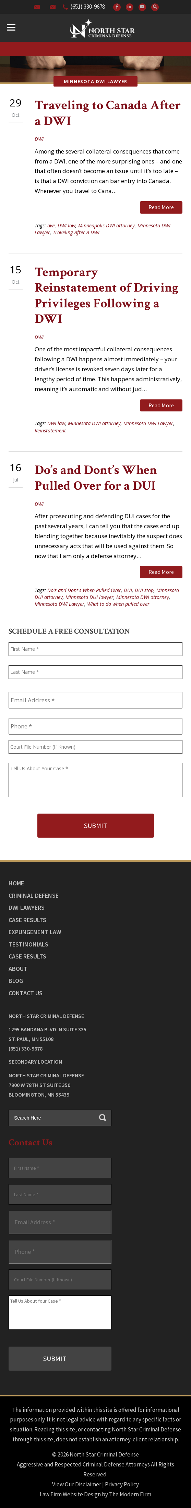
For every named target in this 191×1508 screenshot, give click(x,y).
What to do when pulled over (118, 604)
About (18, 969)
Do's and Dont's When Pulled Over (84, 590)
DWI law (66, 225)
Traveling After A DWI (76, 232)
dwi (51, 225)
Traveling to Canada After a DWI (108, 113)
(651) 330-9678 (87, 6)
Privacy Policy (122, 1484)
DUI (128, 590)
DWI (39, 139)
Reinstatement (50, 430)
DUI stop (144, 590)
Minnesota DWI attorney (94, 423)
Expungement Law (35, 932)
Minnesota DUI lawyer (89, 597)
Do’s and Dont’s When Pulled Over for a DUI (96, 478)
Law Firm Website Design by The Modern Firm (95, 1494)
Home (16, 883)
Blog (16, 981)
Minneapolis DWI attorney (106, 225)
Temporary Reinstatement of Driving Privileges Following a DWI (106, 296)
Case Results (27, 920)
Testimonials (28, 944)
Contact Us (26, 993)
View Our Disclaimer (76, 1484)
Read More (161, 207)
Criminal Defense (34, 895)
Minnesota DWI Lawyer (148, 423)
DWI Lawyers (27, 907)
